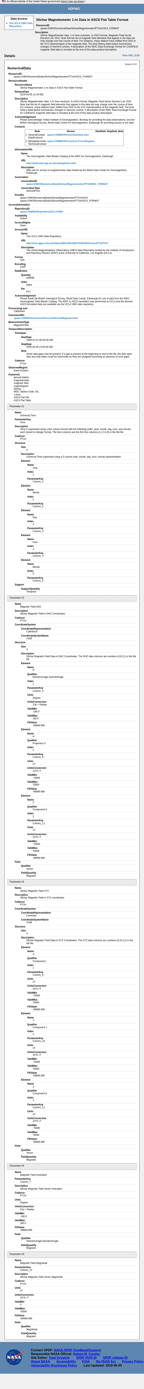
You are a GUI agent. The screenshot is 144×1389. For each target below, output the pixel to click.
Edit (137, 55)
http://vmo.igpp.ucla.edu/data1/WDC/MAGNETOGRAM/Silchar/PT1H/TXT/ (67, 243)
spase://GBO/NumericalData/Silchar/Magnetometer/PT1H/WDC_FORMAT (67, 184)
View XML (127, 55)
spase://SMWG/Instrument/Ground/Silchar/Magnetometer (46, 318)
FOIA (86, 1361)
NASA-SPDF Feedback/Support (77, 1350)
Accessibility (66, 1361)
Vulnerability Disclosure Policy (54, 1365)
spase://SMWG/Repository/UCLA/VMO (41, 211)
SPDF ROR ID (86, 1357)
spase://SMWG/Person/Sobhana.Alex (68, 134)
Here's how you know (72, 1)
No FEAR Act (106, 1361)
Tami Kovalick (59, 1357)
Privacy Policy (133, 1361)
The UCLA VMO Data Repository (21, 24)
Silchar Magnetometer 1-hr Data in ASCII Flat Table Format (82, 20)
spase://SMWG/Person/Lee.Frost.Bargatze (71, 141)
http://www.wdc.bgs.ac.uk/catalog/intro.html (51, 163)
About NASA (40, 1361)
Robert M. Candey (86, 1354)
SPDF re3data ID (115, 1357)
